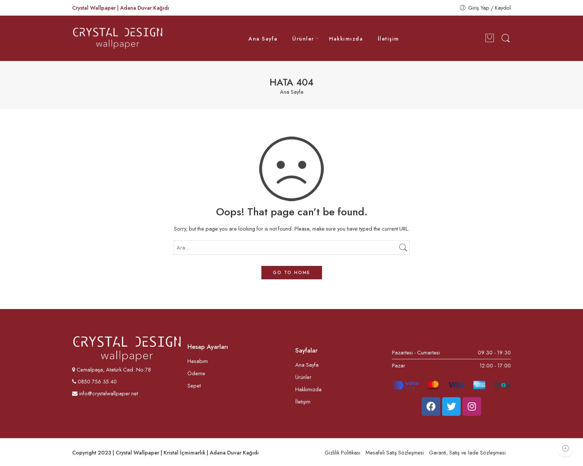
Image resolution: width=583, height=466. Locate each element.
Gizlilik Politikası (342, 452)
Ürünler (303, 38)
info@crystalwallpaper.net (105, 393)
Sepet (194, 385)
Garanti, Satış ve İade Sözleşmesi (467, 452)
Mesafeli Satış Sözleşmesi (394, 452)
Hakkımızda (346, 38)
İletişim (388, 38)
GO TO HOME (291, 272)
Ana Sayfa (262, 38)
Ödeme (196, 373)
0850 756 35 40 (96, 381)
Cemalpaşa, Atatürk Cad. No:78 (114, 369)
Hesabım (197, 361)
